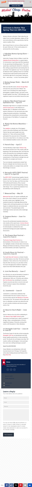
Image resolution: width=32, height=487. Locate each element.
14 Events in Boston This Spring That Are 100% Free (14, 29)
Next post (7, 385)
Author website (11, 369)
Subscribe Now (16, 5)
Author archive (7, 369)
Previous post (8, 383)
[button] (16, 3)
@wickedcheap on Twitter (14, 369)
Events (6, 378)
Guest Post (11, 378)
